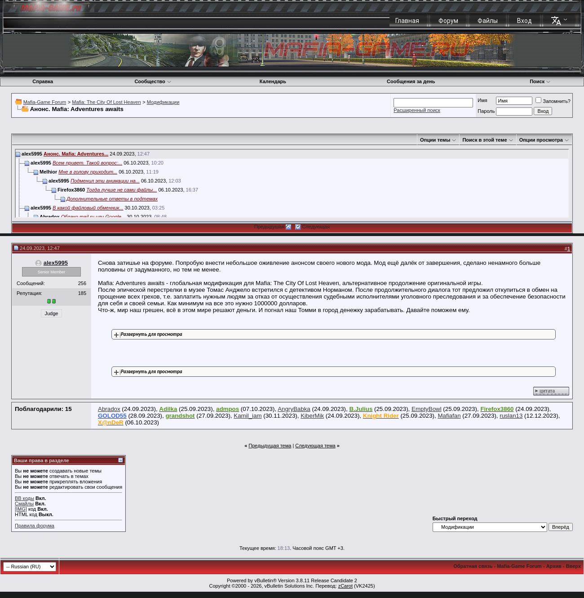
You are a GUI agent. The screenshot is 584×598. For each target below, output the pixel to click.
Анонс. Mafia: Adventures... (76, 153)
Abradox (109, 409)
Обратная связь (472, 566)
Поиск (540, 81)
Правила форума (34, 525)
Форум (448, 20)
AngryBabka (294, 409)
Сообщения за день (411, 81)
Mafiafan (449, 415)
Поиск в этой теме (484, 140)
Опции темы (435, 140)
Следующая (316, 226)
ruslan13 (511, 415)
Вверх (573, 566)
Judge (51, 313)
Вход (524, 20)
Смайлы (24, 503)
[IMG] (21, 509)
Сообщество (152, 81)
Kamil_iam (247, 415)
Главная (407, 20)
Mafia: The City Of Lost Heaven (106, 102)
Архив (554, 566)
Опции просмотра (541, 140)
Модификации (163, 102)
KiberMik (312, 415)
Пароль (486, 111)
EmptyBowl (426, 409)
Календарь (273, 81)
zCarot (345, 586)
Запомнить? (553, 101)
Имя (482, 100)
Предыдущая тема (269, 445)
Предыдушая (269, 226)
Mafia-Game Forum (44, 102)
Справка (42, 81)
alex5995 (56, 262)
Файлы (488, 20)
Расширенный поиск (417, 110)
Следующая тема (315, 445)
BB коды (24, 498)
